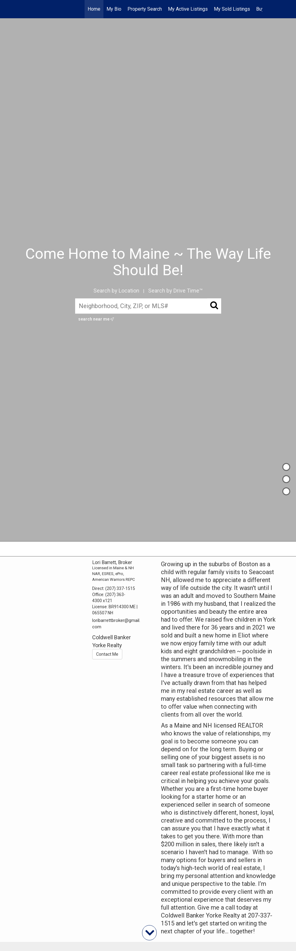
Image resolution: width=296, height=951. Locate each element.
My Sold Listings (232, 9)
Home (94, 9)
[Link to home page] (37, 9)
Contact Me (107, 654)
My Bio (113, 9)
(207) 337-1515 (120, 588)
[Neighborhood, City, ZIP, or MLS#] (148, 306)
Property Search (144, 9)
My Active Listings (188, 9)
